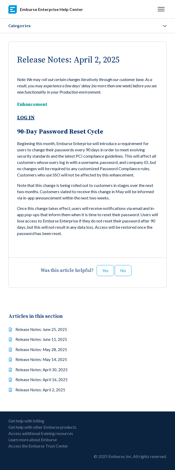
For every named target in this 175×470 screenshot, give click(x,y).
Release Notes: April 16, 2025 (41, 379)
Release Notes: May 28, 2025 (41, 349)
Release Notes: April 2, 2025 (40, 389)
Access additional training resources (40, 433)
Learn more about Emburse (32, 439)
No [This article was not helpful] (123, 270)
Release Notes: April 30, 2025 (41, 369)
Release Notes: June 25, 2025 (41, 329)
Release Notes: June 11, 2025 (41, 339)
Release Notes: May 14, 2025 (41, 359)
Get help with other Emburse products (42, 427)
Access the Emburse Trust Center (38, 445)
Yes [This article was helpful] (105, 270)
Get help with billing (26, 420)
